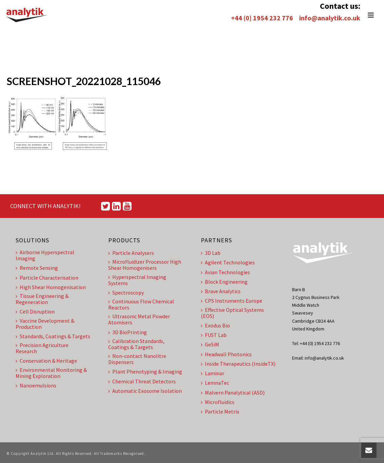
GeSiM (210, 344)
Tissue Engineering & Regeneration (42, 299)
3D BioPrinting (127, 332)
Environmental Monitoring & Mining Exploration (51, 373)
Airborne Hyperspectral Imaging (45, 255)
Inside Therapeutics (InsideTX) (238, 364)
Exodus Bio (215, 325)
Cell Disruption (35, 311)
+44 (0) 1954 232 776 (262, 18)
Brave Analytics (221, 291)
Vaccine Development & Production (45, 324)
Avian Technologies (225, 272)
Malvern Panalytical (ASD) (233, 392)
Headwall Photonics (226, 354)
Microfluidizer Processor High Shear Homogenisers (144, 265)
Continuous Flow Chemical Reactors (141, 304)
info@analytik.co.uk (329, 18)
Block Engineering (224, 282)
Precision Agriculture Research (42, 348)
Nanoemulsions (36, 385)
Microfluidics (217, 402)
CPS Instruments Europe (231, 301)
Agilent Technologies (228, 262)
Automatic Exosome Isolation (145, 391)
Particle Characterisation (47, 278)
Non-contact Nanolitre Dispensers (137, 359)
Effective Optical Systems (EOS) (232, 313)
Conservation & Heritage (46, 361)
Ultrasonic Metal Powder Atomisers (139, 319)
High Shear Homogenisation (51, 287)
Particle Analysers (131, 253)
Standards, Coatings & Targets (53, 336)
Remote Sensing (37, 268)
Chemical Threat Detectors (142, 381)
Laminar (212, 373)
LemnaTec (215, 383)
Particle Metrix (220, 411)
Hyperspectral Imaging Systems (137, 280)
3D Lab (210, 253)
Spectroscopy (126, 292)
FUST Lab (214, 335)
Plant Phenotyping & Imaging (145, 371)
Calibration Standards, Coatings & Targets (136, 344)
